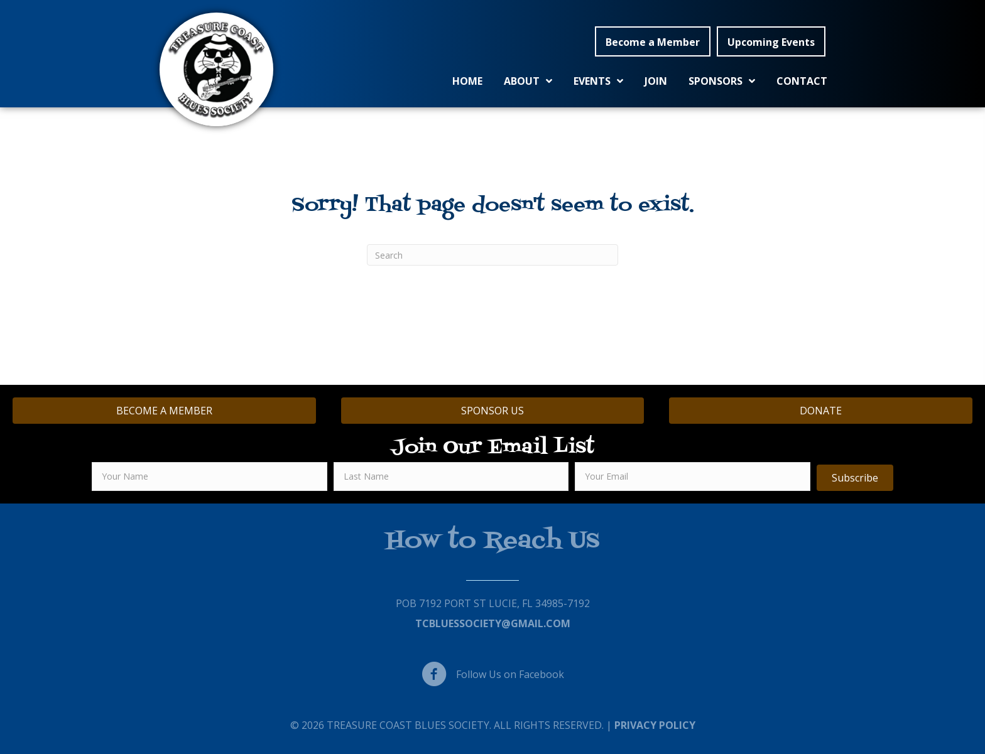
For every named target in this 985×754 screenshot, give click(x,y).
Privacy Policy (654, 725)
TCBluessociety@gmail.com (492, 623)
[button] (652, 41)
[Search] (492, 255)
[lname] (451, 476)
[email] (692, 476)
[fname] (209, 476)
